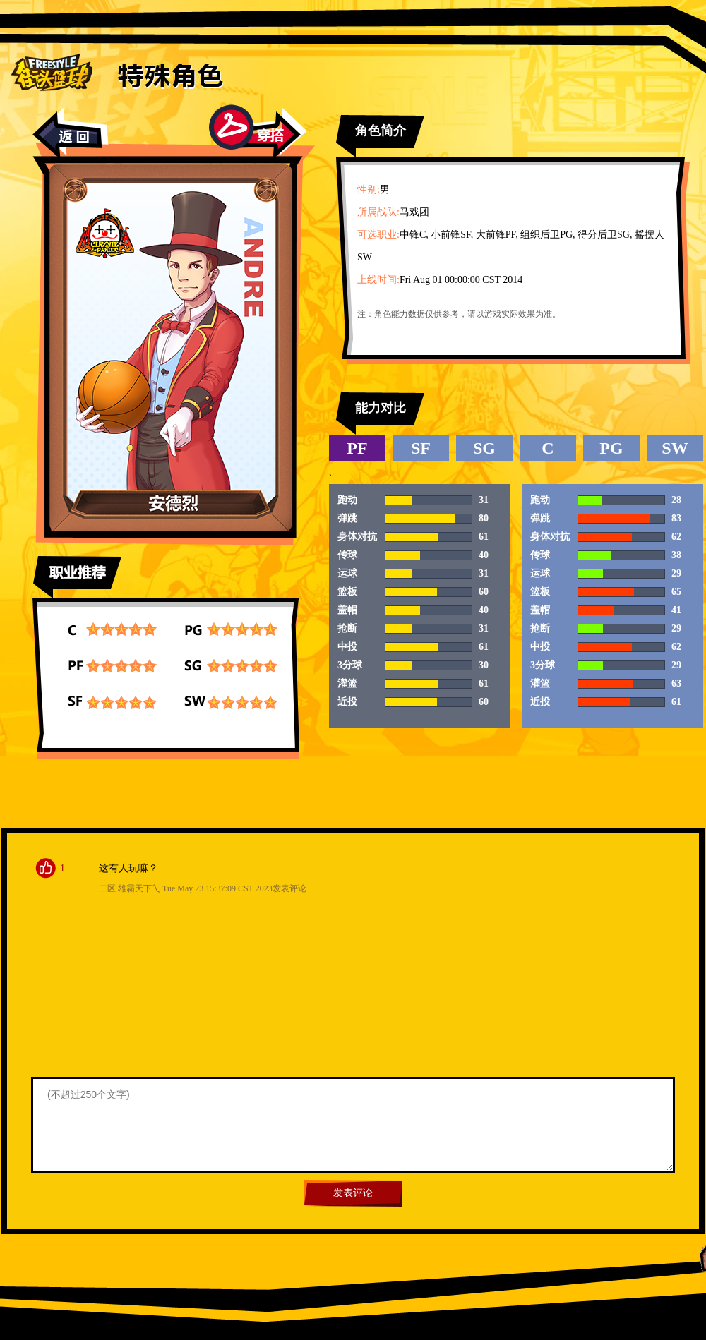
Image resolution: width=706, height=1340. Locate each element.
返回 (70, 133)
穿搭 (258, 131)
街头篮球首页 (51, 71)
